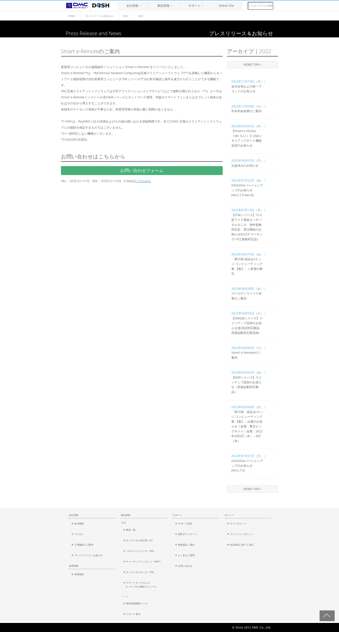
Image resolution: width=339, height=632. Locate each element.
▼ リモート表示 (131, 614)
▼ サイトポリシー (236, 523)
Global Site (226, 5)
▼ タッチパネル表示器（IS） (138, 540)
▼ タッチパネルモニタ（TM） (139, 572)
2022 (125, 16)
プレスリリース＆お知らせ (99, 16)
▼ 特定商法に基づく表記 (240, 544)
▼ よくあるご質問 (185, 555)
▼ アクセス (77, 534)
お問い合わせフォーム (141, 170)
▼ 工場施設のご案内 (82, 544)
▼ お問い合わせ (183, 565)
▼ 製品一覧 (129, 529)
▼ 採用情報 (77, 574)
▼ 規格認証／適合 (185, 544)
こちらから (143, 181)
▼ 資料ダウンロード (186, 534)
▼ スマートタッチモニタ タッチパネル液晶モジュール (139, 584)
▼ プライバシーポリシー (240, 534)
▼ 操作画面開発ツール (135, 603)
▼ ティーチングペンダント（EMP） (142, 561)
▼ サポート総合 (183, 523)
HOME (71, 16)
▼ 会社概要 (77, 523)
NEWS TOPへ (252, 64)
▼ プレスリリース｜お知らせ (87, 555)
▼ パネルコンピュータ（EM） (139, 550)
